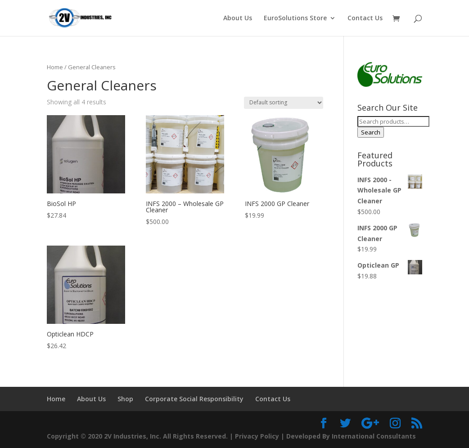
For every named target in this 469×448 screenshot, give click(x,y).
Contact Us (365, 18)
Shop (125, 398)
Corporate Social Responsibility (194, 398)
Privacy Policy (257, 436)
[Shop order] (283, 103)
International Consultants (374, 436)
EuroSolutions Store (295, 18)
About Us (237, 18)
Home (55, 67)
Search (370, 132)
